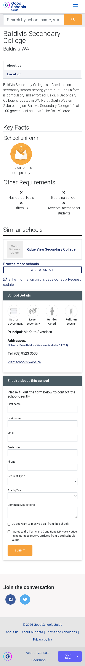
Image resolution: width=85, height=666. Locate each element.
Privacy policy (42, 639)
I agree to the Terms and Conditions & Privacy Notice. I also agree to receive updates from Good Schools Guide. (44, 536)
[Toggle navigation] (76, 6)
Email (11, 433)
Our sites (68, 656)
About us (14, 65)
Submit (20, 550)
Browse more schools (21, 264)
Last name (14, 418)
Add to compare (42, 270)
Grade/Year (15, 490)
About (30, 653)
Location (14, 74)
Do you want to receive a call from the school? (40, 524)
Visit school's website (24, 362)
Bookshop (38, 660)
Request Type (16, 476)
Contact (43, 653)
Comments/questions (21, 505)
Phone (11, 462)
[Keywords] (33, 19)
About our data (32, 632)
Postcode (14, 447)
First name (14, 404)
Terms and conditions (61, 632)
